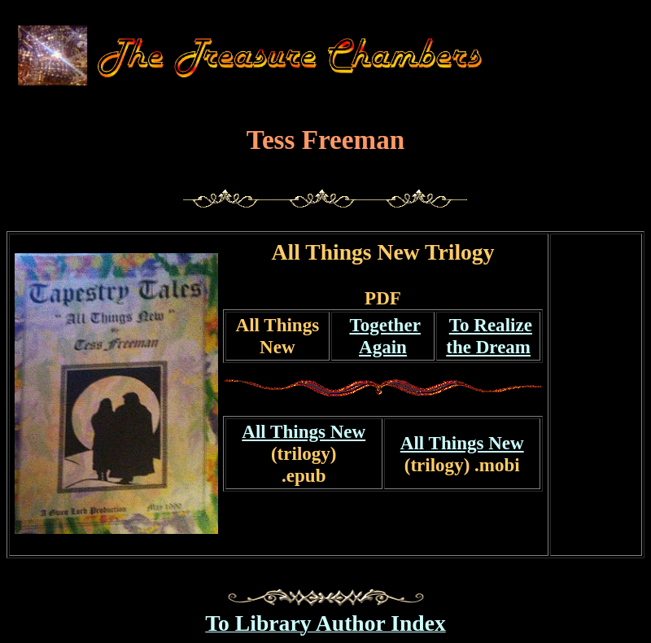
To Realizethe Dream (489, 335)
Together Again (384, 335)
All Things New (278, 335)
